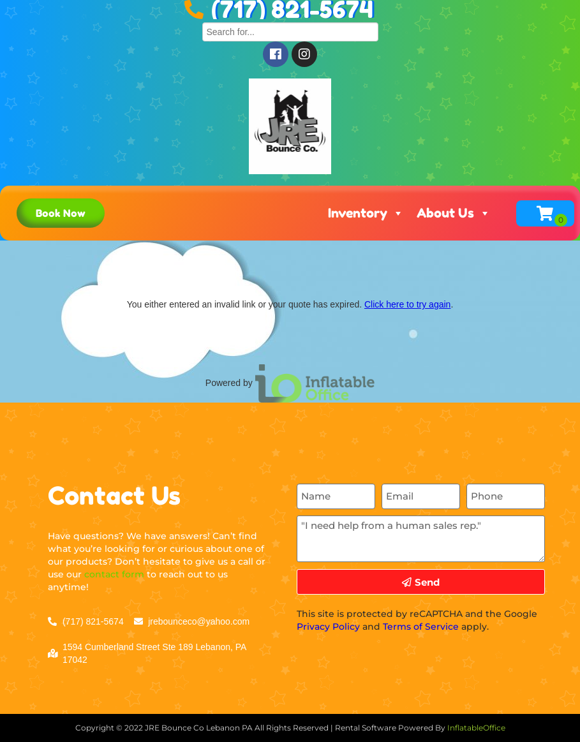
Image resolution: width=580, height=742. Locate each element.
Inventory (366, 213)
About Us (454, 213)
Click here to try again (407, 304)
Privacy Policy (328, 626)
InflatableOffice (476, 727)
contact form (114, 574)
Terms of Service (421, 626)
